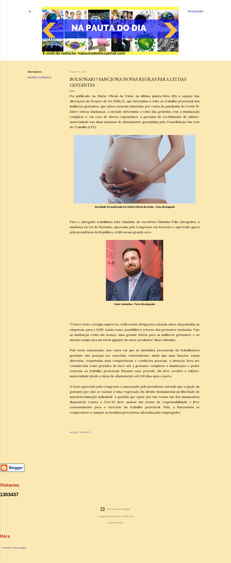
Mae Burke (127, 516)
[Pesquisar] (195, 11)
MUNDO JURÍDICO (39, 77)
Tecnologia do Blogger (115, 509)
